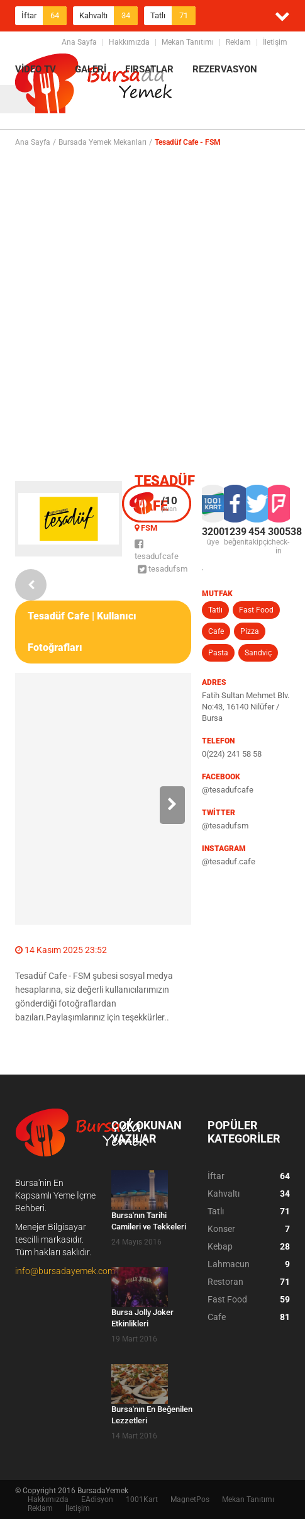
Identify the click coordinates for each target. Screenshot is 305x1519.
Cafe (216, 631)
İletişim (275, 42)
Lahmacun (249, 1264)
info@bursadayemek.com (65, 1271)
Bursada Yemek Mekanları (102, 142)
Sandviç (258, 652)
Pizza (249, 631)
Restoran (249, 1281)
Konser (249, 1228)
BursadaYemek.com (93, 85)
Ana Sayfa (79, 42)
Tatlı (173, 15)
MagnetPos (189, 1499)
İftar (44, 15)
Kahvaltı (108, 15)
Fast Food (256, 610)
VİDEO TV (35, 69)
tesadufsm (162, 568)
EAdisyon (97, 1499)
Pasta (218, 652)
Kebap (249, 1246)
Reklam (238, 42)
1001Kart (142, 1499)
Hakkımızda (129, 42)
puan (169, 503)
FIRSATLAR (149, 69)
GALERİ (90, 69)
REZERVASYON (224, 69)
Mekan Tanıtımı (188, 42)
